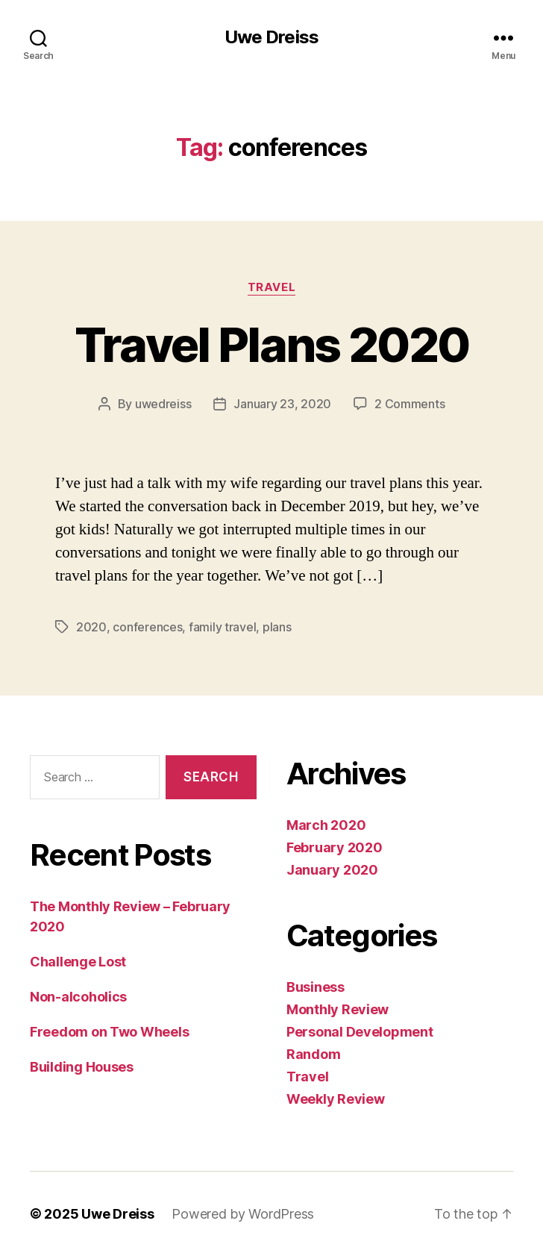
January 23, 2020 (282, 403)
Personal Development (359, 1032)
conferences (147, 626)
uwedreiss (163, 403)
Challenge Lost (78, 961)
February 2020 (334, 847)
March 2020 (325, 825)
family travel (223, 626)
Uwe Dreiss (271, 37)
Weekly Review (335, 1099)
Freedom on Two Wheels (109, 1032)
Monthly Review (337, 1009)
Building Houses (82, 1067)
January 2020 (332, 870)
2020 (91, 626)
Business (315, 987)
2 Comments (409, 403)
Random (313, 1054)
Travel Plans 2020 (272, 344)
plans (277, 626)
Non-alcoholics (78, 997)
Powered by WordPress (243, 1214)
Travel (271, 287)
